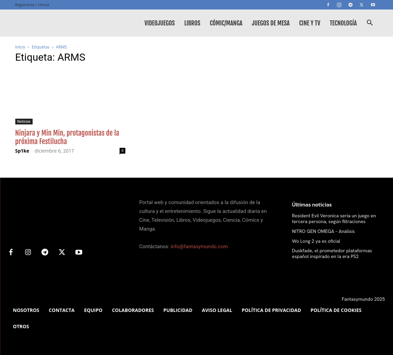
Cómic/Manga (226, 23)
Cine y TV (309, 23)
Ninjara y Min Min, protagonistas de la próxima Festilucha (67, 137)
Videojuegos (159, 23)
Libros (192, 23)
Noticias (24, 121)
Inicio (20, 47)
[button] (370, 23)
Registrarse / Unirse (32, 4)
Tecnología (343, 23)
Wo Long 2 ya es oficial (316, 241)
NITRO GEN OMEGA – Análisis (323, 231)
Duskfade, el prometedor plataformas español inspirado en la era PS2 (332, 253)
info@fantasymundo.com (199, 246)
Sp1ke (22, 150)
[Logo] (66, 23)
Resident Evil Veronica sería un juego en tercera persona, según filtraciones (334, 218)
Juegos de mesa (271, 23)
